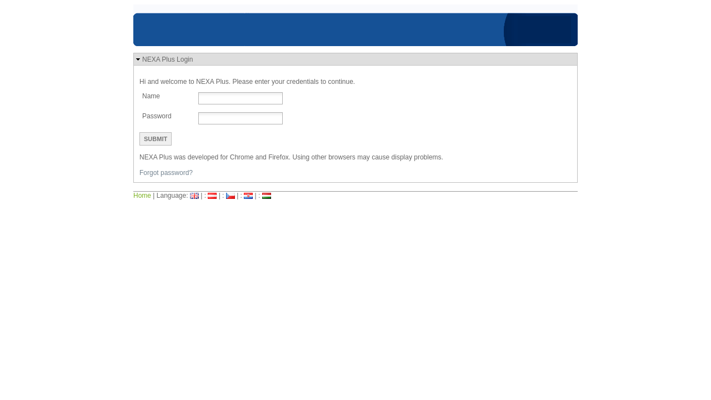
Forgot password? (166, 173)
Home (142, 195)
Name (151, 96)
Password (157, 116)
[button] (355, 59)
